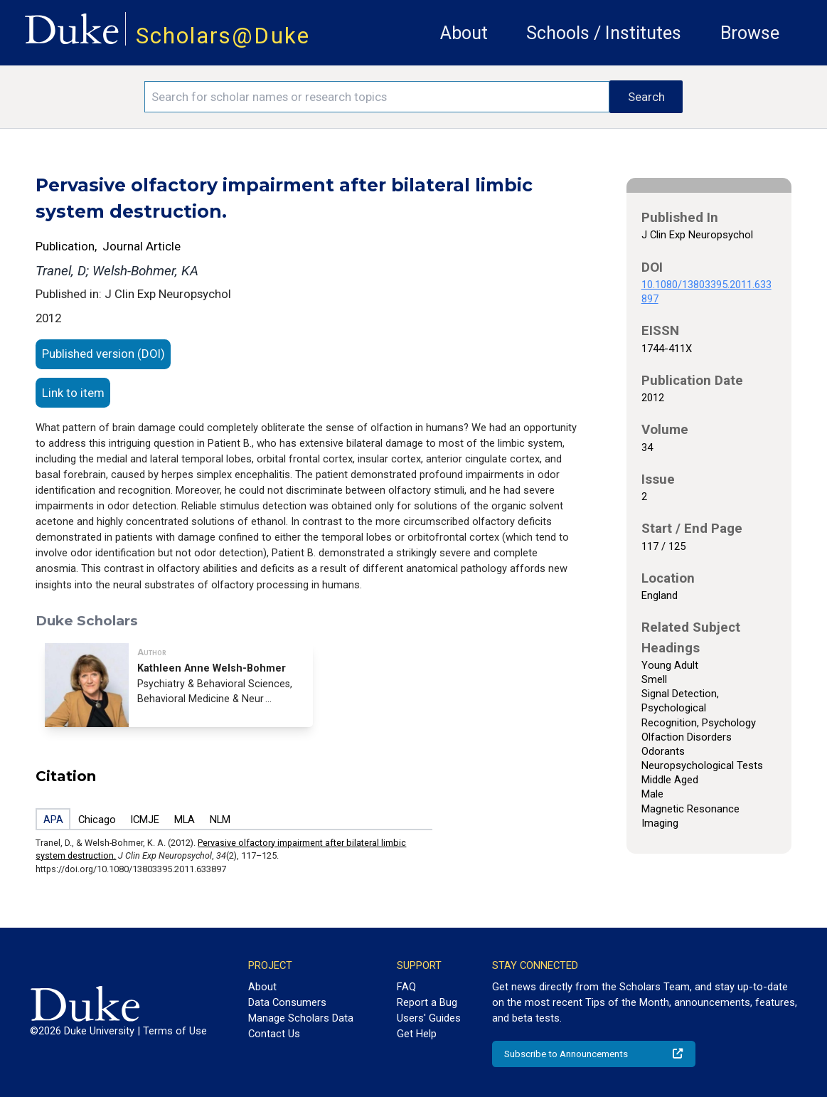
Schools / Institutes (603, 33)
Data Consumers (287, 1002)
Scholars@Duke (223, 36)
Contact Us (274, 1033)
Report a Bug (427, 1002)
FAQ (406, 986)
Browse (749, 33)
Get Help (417, 1033)
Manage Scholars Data (300, 1018)
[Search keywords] (376, 96)
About (464, 33)
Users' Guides (429, 1018)
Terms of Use (175, 1030)
